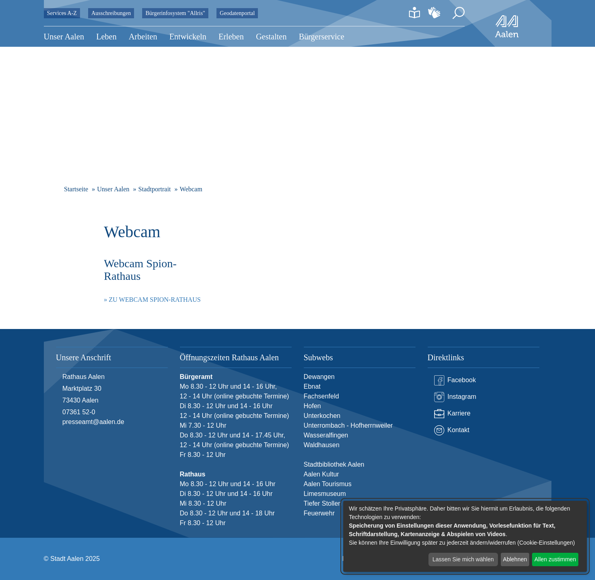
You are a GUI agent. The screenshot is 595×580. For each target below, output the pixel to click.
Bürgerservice (321, 36)
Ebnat (312, 386)
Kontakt (452, 430)
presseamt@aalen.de (93, 421)
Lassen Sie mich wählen (463, 559)
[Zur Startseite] (507, 26)
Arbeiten (143, 36)
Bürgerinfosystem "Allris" (175, 13)
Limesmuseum (325, 493)
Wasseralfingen (326, 435)
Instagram (455, 397)
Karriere (452, 414)
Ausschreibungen (111, 13)
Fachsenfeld (321, 396)
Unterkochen (322, 415)
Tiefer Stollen (323, 503)
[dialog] (465, 536)
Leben (106, 36)
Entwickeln (187, 36)
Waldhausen (322, 444)
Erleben (231, 36)
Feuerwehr (319, 513)
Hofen (312, 406)
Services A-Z (62, 13)
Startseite (76, 189)
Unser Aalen (64, 36)
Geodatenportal (237, 13)
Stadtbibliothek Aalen (334, 464)
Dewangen (319, 376)
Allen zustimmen (555, 559)
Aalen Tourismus (328, 483)
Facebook (455, 380)
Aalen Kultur (321, 474)
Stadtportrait (154, 189)
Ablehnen (515, 559)
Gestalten (271, 36)
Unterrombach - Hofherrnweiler (348, 425)
